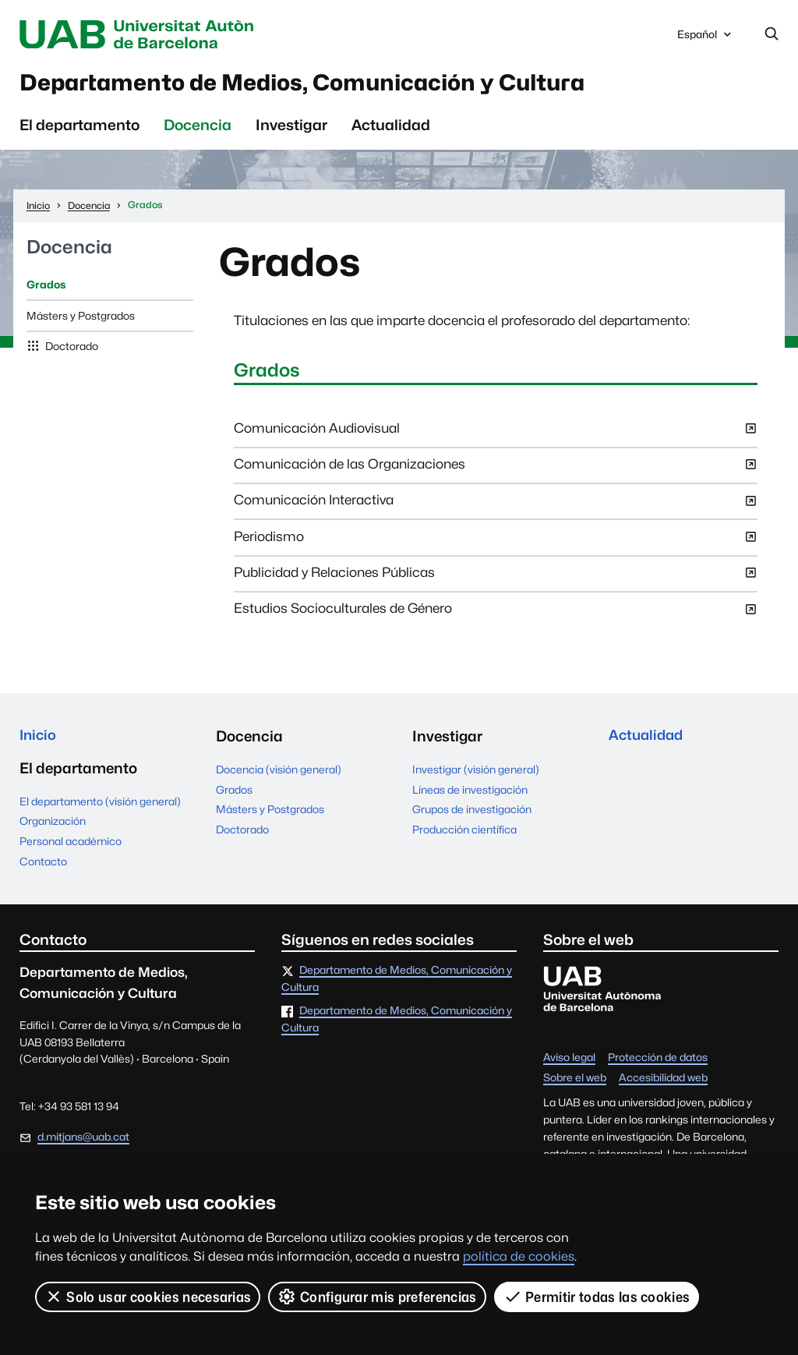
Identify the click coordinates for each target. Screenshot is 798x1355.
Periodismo (495, 547)
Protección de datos (658, 1065)
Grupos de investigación (471, 814)
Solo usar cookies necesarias (148, 1296)
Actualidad (390, 130)
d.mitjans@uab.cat (83, 1143)
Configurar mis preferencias (377, 1296)
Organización (52, 829)
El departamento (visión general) (100, 808)
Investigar (291, 130)
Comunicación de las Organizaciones (495, 475)
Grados (45, 290)
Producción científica (464, 835)
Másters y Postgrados (80, 320)
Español (705, 38)
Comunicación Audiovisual (495, 439)
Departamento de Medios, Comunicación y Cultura (341, 86)
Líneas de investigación (470, 794)
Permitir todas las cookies (596, 1296)
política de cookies (518, 1256)
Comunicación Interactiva (495, 510)
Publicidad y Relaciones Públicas (495, 583)
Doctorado (70, 351)
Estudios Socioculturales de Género (495, 619)
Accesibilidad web (663, 1085)
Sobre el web (574, 1085)
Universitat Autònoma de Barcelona (157, 34)
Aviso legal (569, 1065)
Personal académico (70, 848)
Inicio (38, 741)
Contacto (43, 868)
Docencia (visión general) (278, 775)
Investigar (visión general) (475, 775)
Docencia (197, 130)
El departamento (79, 130)
